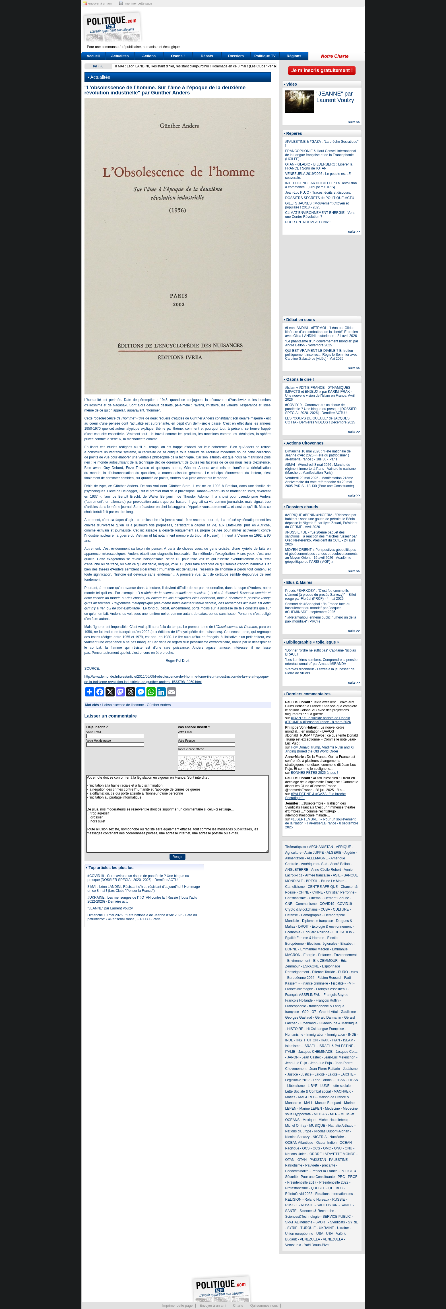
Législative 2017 (297, 1080)
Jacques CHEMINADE (315, 1052)
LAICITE (346, 1074)
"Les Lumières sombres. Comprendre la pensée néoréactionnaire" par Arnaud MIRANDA (321, 662)
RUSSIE (338, 1200)
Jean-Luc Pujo (296, 1063)
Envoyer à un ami (213, 1306)
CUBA (325, 909)
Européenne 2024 (300, 978)
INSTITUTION (307, 1040)
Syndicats (337, 1222)
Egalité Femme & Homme (304, 938)
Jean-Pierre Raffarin (324, 1069)
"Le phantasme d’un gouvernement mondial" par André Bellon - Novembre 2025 (321, 343)
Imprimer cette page (177, 1306)
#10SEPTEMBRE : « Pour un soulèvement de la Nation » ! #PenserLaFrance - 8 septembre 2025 (321, 823)
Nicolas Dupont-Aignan (331, 1131)
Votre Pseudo (186, 740)
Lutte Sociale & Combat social (308, 1091)
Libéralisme (296, 1086)
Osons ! (178, 56)
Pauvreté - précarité (320, 1165)
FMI (350, 983)
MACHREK (342, 1091)
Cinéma (315, 898)
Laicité (333, 1074)
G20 (305, 1012)
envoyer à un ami (100, 3)
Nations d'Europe (298, 1131)
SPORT (321, 1222)
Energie (309, 955)
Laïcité (320, 1074)
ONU (338, 1148)
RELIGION (293, 1200)
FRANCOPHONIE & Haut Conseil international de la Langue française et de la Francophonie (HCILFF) (320, 155)
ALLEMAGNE (317, 858)
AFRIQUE (343, 847)
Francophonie (295, 1006)
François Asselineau (331, 989)
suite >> (354, 122)
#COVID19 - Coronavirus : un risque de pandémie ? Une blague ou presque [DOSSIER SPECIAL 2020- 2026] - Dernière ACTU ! (138, 878)
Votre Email (93, 732)
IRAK (325, 1040)
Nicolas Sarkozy (297, 1137)
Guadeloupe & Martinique (338, 1023)
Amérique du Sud (314, 864)
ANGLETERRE (296, 870)
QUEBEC (318, 1188)
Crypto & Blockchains (301, 909)
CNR (289, 904)
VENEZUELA (310, 1239)
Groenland (308, 1023)
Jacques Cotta (347, 1052)
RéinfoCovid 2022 (298, 1194)
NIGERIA (320, 1137)
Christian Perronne (340, 892)
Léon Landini (323, 1080)
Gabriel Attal (328, 1012)
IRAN (336, 1040)
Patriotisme (293, 1165)
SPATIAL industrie (299, 1222)
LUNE (325, 1086)
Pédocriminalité (297, 1171)
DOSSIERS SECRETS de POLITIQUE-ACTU (319, 198)
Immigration (315, 1035)
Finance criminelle (314, 983)
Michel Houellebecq (333, 1120)
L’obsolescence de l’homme (123, 705)
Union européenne (299, 1234)
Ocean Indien (326, 1143)
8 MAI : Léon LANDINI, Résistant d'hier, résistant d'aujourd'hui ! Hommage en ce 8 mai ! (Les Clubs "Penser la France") (144, 889)
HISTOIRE (295, 1029)
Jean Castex (311, 1057)
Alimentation (294, 858)
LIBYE (312, 1086)
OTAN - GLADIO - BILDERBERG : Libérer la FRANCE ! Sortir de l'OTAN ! (319, 166)
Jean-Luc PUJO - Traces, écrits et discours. (318, 193)
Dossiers (236, 56)
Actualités (120, 56)
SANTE (346, 1205)
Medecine (332, 1109)
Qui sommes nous (264, 1306)
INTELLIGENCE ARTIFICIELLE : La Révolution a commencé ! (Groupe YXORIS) (321, 185)
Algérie (349, 853)
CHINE (304, 892)
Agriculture (293, 853)
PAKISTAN (318, 1160)
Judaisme (350, 1069)
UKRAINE (326, 1228)
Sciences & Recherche (317, 1211)
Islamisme (293, 1046)
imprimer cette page (138, 3)
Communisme (306, 904)
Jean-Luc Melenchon (339, 1057)
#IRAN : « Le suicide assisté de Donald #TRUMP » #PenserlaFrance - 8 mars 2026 (318, 720)
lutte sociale (341, 1086)
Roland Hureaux (317, 1200)
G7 (313, 1012)
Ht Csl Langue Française (325, 1029)
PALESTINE (338, 1160)
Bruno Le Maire (332, 881)
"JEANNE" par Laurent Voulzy (110, 908)
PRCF (352, 1177)
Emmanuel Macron (314, 949)
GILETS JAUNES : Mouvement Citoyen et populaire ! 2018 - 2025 (317, 205)
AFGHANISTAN (321, 847)
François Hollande (299, 1000)
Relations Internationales (334, 1194)
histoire (213, 405)
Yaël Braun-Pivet (316, 1245)
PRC (341, 1177)
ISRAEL (309, 1046)
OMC (327, 1148)
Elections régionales (322, 944)
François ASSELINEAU (303, 995)
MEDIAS (320, 1114)
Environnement (345, 955)
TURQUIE (308, 1228)
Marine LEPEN (311, 1109)
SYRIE (353, 1222)
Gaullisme (348, 1012)
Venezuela (293, 1245)
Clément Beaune (336, 898)
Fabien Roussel (329, 978)
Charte (238, 1306)
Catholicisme (295, 887)
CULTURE (341, 909)
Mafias (290, 1097)
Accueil (93, 56)
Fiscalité (337, 983)
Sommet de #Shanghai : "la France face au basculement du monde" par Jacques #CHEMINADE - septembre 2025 (317, 608)
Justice (292, 1074)
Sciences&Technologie (302, 1217)
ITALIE (290, 1052)
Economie (292, 932)
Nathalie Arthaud (341, 1126)
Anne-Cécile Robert (326, 870)
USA (319, 1234)
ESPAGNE (311, 966)
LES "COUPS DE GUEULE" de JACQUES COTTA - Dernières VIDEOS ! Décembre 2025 (320, 420)
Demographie (311, 915)
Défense (291, 915)
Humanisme (294, 1035)
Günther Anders (159, 705)
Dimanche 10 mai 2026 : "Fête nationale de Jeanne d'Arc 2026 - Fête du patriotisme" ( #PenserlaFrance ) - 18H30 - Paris (142, 917)
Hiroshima (94, 405)
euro (354, 972)
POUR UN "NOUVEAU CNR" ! (308, 222)
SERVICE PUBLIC (337, 1217)
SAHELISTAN (327, 1205)
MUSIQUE (317, 1126)
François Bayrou (335, 995)
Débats (207, 56)
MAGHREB (307, 1097)
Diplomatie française (317, 921)
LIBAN (340, 1080)
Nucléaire (337, 1137)
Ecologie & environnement (332, 926)
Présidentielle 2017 (301, 1182)
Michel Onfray (295, 1126)
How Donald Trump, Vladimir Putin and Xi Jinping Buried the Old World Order (319, 749)
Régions (294, 56)
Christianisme (295, 898)
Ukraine (343, 1228)
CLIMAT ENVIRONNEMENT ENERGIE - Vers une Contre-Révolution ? (319, 215)
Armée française (317, 875)
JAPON (293, 1057)
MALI (308, 1103)
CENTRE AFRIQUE (323, 887)
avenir (199, 405)
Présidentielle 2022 (333, 1182)
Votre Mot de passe (98, 740)
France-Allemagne (299, 989)
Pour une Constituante (317, 1177)
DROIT (303, 926)
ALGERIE (334, 853)
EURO (343, 972)
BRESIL (312, 881)
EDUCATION (342, 932)
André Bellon (340, 864)
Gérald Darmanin (328, 1018)
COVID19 (327, 904)
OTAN (289, 1160)
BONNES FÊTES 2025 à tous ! (314, 773)
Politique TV (265, 56)
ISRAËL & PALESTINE (336, 1046)
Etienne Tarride (323, 972)
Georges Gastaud (298, 1018)
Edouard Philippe (316, 932)
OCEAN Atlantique (299, 1143)
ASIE (336, 875)
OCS (306, 1148)
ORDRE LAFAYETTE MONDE (332, 1154)
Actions (149, 56)
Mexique (309, 1120)
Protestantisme (296, 1188)
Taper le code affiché (191, 749)
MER (334, 1114)
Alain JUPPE (314, 853)
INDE (352, 1035)
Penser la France (324, 1171)
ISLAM (348, 1040)
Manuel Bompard (328, 1103)
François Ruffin (327, 1000)
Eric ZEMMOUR (325, 961)
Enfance (324, 955)
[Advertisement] (258, 27)
